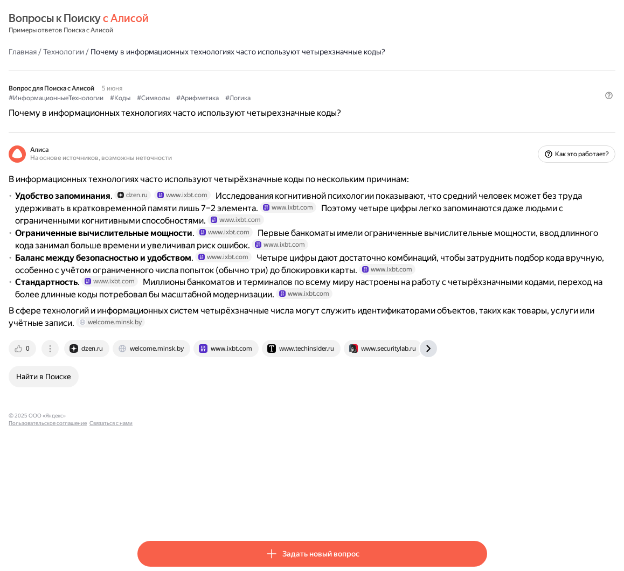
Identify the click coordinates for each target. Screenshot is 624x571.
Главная (151, 51)
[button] (480, 126)
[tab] (152, 460)
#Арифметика (326, 108)
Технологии (192, 51)
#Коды (249, 108)
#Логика (366, 108)
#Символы (282, 108)
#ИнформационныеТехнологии (184, 108)
